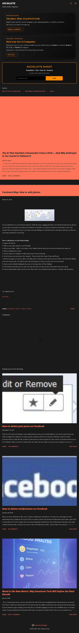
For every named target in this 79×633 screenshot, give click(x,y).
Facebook (11, 309)
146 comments (13, 446)
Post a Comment (14, 176)
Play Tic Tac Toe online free (11, 91)
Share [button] (4, 176)
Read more (73, 446)
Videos (29, 309)
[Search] (71, 3)
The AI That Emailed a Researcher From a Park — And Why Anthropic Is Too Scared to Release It (39, 154)
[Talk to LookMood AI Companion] (39, 47)
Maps (24, 309)
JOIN (54, 78)
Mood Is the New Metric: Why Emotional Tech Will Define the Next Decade (38, 593)
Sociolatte (8, 3)
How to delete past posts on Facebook (23, 426)
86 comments (13, 529)
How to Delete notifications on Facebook (24, 508)
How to (18, 309)
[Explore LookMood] (39, 22)
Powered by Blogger (39, 625)
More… (52, 91)
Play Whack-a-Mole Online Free (35, 91)
